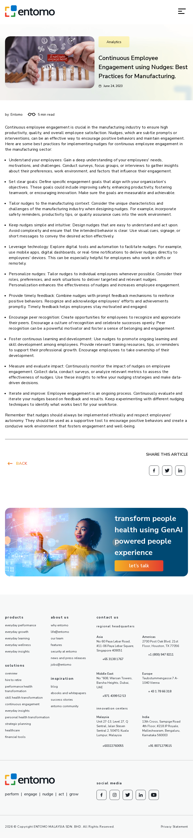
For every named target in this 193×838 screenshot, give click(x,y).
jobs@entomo (61, 665)
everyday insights (17, 651)
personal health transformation (27, 717)
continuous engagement (22, 704)
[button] (182, 11)
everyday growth (16, 632)
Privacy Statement (174, 827)
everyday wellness (18, 645)
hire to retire (13, 680)
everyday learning (17, 638)
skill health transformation (24, 698)
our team (57, 638)
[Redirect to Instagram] (115, 795)
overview (11, 673)
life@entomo (60, 632)
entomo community (64, 706)
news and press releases (68, 658)
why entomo (59, 625)
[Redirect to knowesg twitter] (167, 470)
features (56, 645)
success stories (62, 700)
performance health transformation (18, 689)
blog (54, 687)
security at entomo (64, 651)
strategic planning (18, 724)
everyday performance (20, 625)
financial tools (15, 737)
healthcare (12, 730)
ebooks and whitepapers (68, 693)
